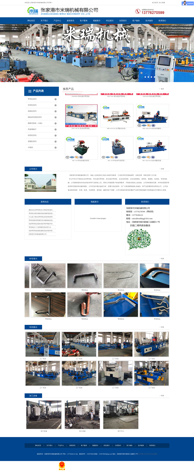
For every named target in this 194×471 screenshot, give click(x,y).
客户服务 (136, 21)
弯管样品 (49, 290)
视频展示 (96, 21)
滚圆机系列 (32, 141)
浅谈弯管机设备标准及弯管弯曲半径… (41, 224)
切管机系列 (32, 105)
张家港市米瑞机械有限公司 (38, 234)
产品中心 (57, 21)
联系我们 (162, 21)
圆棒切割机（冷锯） (35, 123)
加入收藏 (162, 2)
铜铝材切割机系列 (35, 117)
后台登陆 (154, 454)
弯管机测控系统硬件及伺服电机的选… (41, 220)
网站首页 (31, 21)
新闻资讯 (70, 21)
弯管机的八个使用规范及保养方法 (40, 227)
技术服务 (149, 21)
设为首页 (155, 2)
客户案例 (83, 21)
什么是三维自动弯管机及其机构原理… (41, 217)
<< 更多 (161, 89)
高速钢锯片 (32, 129)
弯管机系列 (32, 99)
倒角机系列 (32, 111)
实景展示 (123, 21)
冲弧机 (30, 147)
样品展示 (110, 21)
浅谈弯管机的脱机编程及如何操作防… (41, 231)
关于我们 (44, 21)
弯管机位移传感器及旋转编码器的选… (41, 213)
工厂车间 (43, 359)
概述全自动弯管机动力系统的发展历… (41, 210)
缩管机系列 (32, 135)
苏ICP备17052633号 (144, 454)
